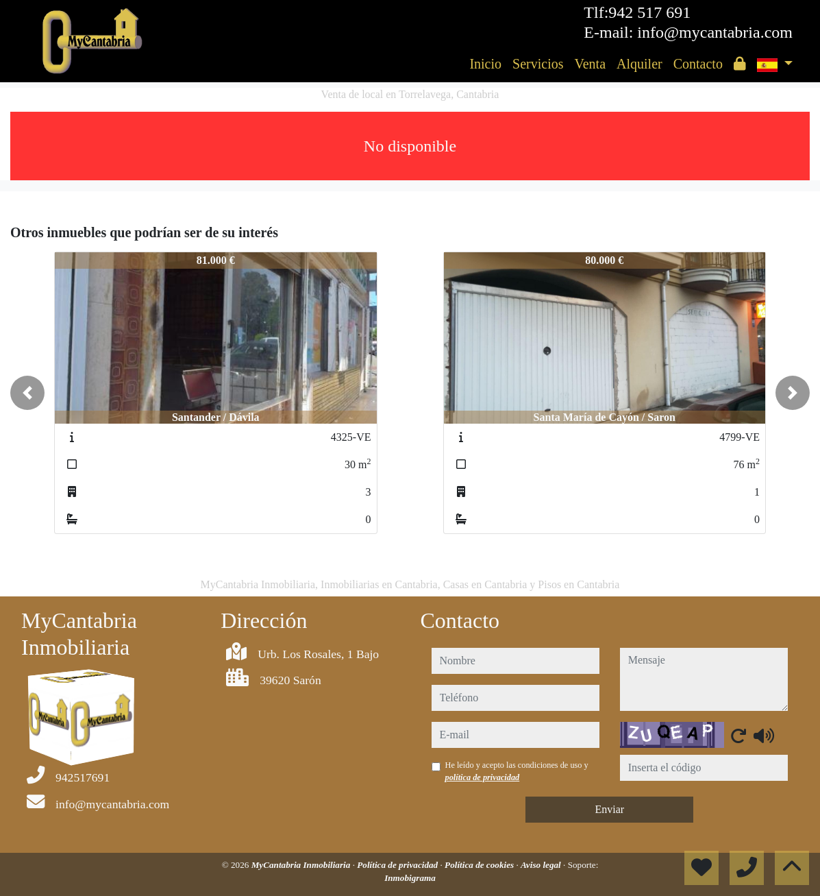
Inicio (485, 63)
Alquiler (639, 63)
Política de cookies (480, 865)
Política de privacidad (398, 865)
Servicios (537, 63)
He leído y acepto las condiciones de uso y (516, 771)
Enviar (609, 809)
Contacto (698, 63)
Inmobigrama (410, 878)
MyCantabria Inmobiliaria (302, 865)
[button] (27, 393)
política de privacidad (482, 777)
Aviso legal (542, 865)
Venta (590, 63)
